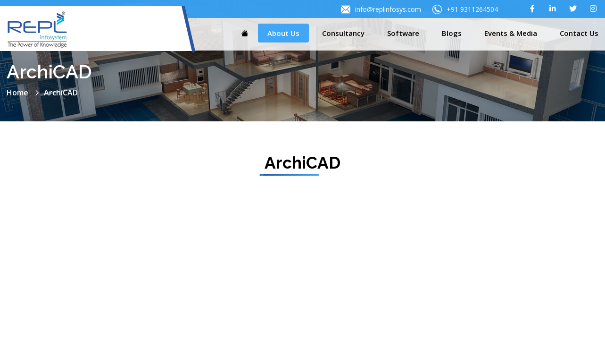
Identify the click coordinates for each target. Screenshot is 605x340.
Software (403, 33)
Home (17, 92)
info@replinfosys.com (381, 9)
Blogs (452, 33)
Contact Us (579, 33)
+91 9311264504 (465, 9)
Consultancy (343, 33)
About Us (283, 33)
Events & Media (510, 33)
